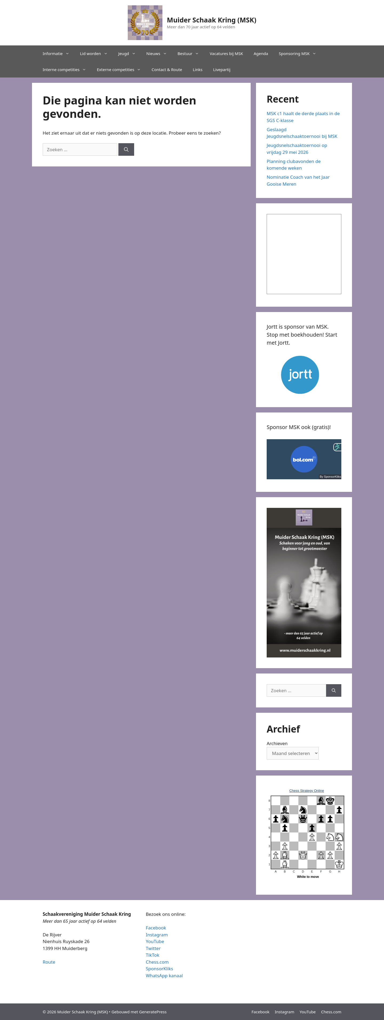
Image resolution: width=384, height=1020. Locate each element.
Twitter (153, 948)
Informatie (59, 53)
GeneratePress (153, 1011)
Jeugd (129, 53)
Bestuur (191, 53)
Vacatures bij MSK (226, 53)
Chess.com (157, 962)
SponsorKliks (159, 969)
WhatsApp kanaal (164, 975)
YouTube (155, 941)
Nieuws (159, 53)
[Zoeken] (126, 149)
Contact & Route (166, 69)
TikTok (152, 955)
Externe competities (121, 69)
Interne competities (67, 69)
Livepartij (221, 69)
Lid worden (96, 53)
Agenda (261, 53)
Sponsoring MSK (300, 53)
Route (49, 962)
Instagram (157, 935)
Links (197, 69)
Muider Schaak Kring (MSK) (211, 19)
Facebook (156, 928)
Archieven (277, 743)
